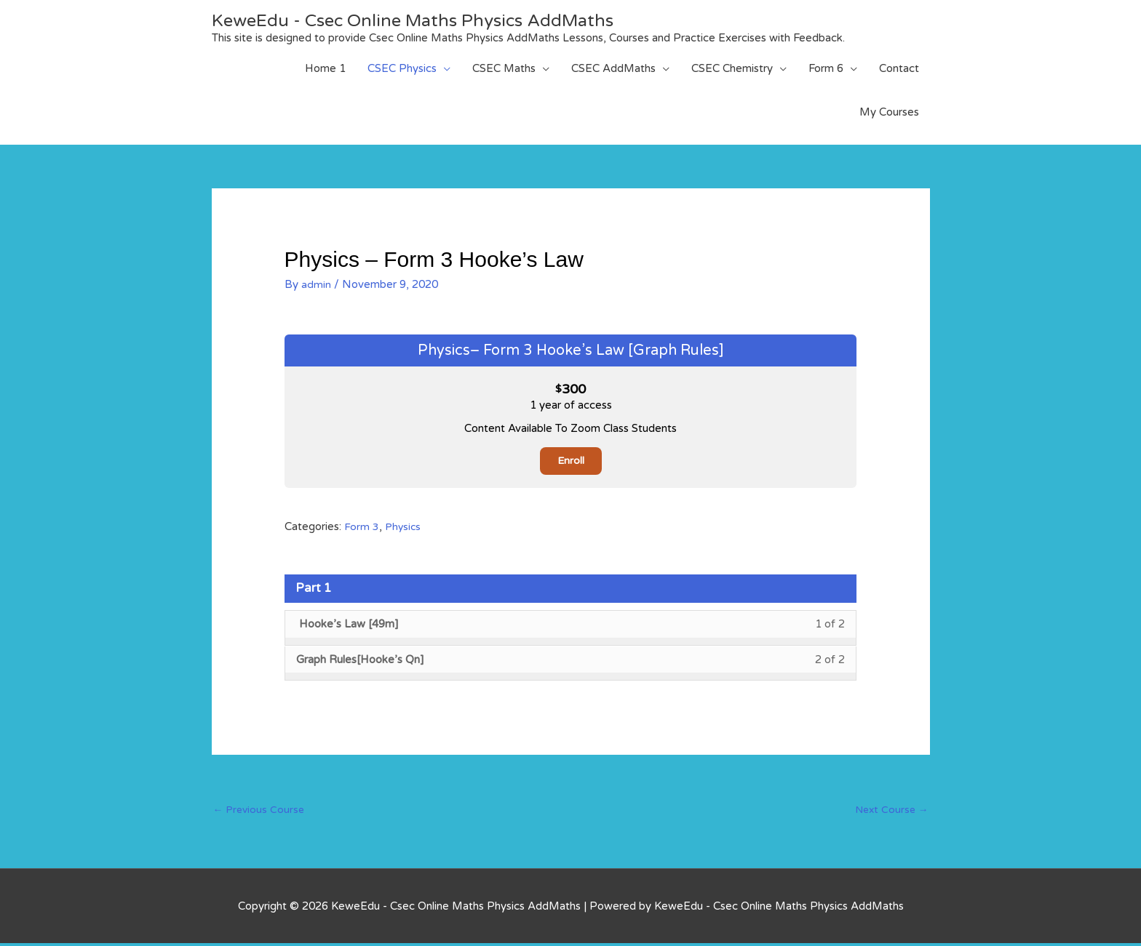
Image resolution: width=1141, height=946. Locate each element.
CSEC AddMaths (613, 68)
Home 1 (325, 68)
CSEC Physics (402, 68)
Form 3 (361, 527)
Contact (899, 68)
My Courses (889, 112)
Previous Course (261, 811)
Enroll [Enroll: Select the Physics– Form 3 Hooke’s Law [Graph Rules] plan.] (570, 461)
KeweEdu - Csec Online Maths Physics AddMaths (431, 20)
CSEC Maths (504, 68)
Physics (404, 527)
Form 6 (825, 68)
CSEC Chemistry (732, 68)
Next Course (890, 811)
